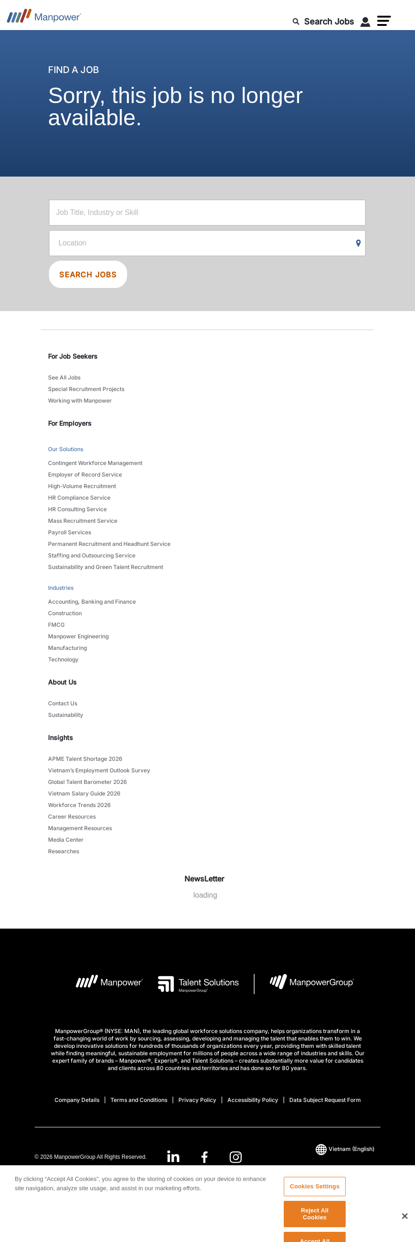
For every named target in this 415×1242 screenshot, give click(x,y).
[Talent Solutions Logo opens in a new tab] (191, 984)
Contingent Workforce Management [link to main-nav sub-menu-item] (95, 462)
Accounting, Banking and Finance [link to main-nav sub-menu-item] (92, 601)
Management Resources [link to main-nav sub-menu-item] (80, 828)
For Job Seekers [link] (73, 356)
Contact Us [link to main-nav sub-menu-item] (62, 703)
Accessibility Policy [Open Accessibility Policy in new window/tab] (252, 1099)
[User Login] (365, 23)
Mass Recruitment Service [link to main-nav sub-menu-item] (82, 520)
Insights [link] (60, 737)
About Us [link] (62, 682)
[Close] (405, 1229)
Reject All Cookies (315, 1227)
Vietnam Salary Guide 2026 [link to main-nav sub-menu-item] (84, 793)
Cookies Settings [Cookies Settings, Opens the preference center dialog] (315, 1199)
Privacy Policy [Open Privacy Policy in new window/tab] (197, 1099)
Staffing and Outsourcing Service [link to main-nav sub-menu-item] (91, 555)
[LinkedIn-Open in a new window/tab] (173, 1156)
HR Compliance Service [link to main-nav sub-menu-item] (79, 497)
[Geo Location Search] (359, 244)
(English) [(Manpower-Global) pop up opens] (345, 1149)
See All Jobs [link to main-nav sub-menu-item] (64, 377)
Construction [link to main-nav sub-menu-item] (65, 613)
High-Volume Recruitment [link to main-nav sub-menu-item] (82, 486)
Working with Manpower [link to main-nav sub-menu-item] (80, 400)
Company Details (77, 1099)
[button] (384, 21)
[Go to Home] (44, 18)
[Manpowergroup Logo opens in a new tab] (304, 984)
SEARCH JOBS (87, 274)
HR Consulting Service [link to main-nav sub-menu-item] (77, 509)
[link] (204, 1157)
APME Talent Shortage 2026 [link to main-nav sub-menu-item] (85, 758)
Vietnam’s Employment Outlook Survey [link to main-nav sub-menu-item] (99, 770)
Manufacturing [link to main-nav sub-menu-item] (67, 647)
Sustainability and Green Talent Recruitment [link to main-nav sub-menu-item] (105, 566)
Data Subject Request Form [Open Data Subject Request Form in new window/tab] (325, 1099)
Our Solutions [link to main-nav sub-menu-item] (65, 449)
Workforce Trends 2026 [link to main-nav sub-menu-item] (79, 804)
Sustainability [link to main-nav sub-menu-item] (65, 714)
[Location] (207, 243)
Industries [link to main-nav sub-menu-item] (60, 587)
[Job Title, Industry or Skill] (207, 213)
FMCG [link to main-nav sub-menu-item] (56, 624)
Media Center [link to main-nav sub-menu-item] (66, 839)
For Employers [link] (70, 423)
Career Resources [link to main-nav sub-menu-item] (72, 816)
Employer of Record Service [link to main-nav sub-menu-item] (85, 474)
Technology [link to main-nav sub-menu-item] (63, 659)
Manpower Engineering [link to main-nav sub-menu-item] (78, 636)
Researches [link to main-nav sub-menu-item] (63, 851)
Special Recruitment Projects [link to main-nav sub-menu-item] (86, 388)
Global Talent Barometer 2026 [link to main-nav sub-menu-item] (87, 781)
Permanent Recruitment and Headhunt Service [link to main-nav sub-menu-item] (109, 543)
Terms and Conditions (138, 1099)
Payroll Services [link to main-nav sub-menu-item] (69, 532)
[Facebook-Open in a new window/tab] (204, 1157)
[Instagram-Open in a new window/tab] (236, 1157)
